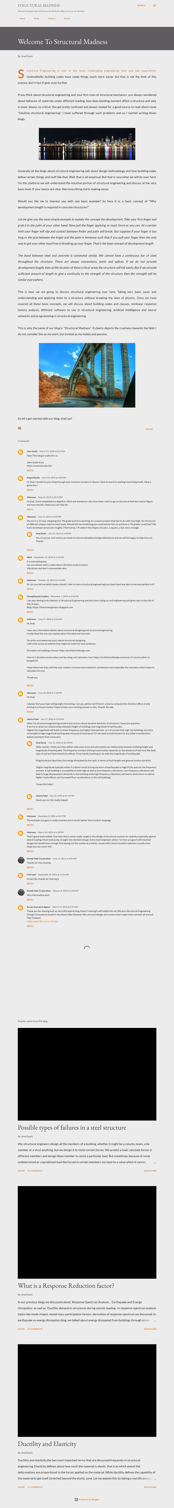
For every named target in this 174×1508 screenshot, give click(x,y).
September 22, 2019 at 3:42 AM (49, 557)
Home (21, 18)
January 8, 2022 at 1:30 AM (65, 890)
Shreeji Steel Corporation (39, 858)
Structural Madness (39, 5)
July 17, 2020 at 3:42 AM (52, 719)
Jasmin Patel (33, 719)
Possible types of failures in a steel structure (72, 1127)
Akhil (29, 557)
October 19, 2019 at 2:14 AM (51, 580)
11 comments (34, 1170)
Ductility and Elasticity (47, 1443)
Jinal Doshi (41, 533)
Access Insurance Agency (38, 907)
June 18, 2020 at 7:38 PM (50, 693)
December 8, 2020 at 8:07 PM (52, 816)
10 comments (34, 1329)
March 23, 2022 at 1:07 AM (65, 907)
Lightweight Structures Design (42, 921)
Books (65, 18)
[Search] (141, 5)
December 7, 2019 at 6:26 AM (65, 596)
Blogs (34, 18)
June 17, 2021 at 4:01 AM (65, 858)
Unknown (31, 497)
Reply (30, 470)
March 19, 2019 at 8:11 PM (52, 451)
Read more (150, 1170)
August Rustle (33, 477)
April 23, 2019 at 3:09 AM (54, 477)
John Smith (32, 451)
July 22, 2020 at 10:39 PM (60, 742)
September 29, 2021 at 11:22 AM (53, 874)
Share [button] (149, 429)
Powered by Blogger (87, 1499)
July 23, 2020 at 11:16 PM (62, 795)
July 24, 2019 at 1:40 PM (59, 533)
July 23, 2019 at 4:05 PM (49, 516)
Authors (50, 18)
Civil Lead (31, 874)
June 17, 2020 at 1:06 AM (50, 619)
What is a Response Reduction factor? (66, 1285)
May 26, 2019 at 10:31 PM (50, 497)
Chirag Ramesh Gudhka (38, 596)
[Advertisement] (87, 994)
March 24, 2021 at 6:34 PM (51, 832)
